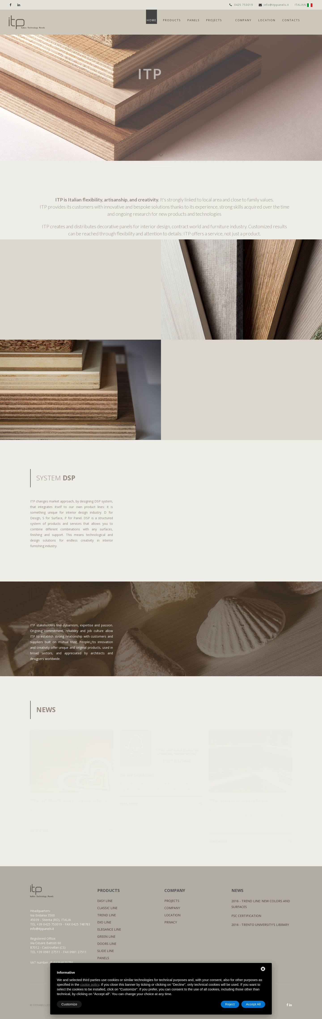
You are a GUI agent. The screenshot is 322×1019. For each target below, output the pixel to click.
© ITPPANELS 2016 (41, 1005)
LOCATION (172, 915)
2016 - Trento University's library (260, 925)
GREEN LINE (106, 936)
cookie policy (89, 984)
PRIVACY (170, 922)
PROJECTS (171, 901)
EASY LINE (104, 901)
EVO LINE (104, 922)
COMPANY (172, 908)
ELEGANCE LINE (109, 929)
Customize (69, 1004)
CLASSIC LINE (107, 908)
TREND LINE (106, 915)
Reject (230, 1004)
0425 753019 (241, 5)
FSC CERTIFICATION (246, 916)
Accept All (253, 1004)
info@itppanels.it (274, 5)
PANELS (103, 958)
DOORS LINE (106, 944)
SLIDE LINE (105, 951)
